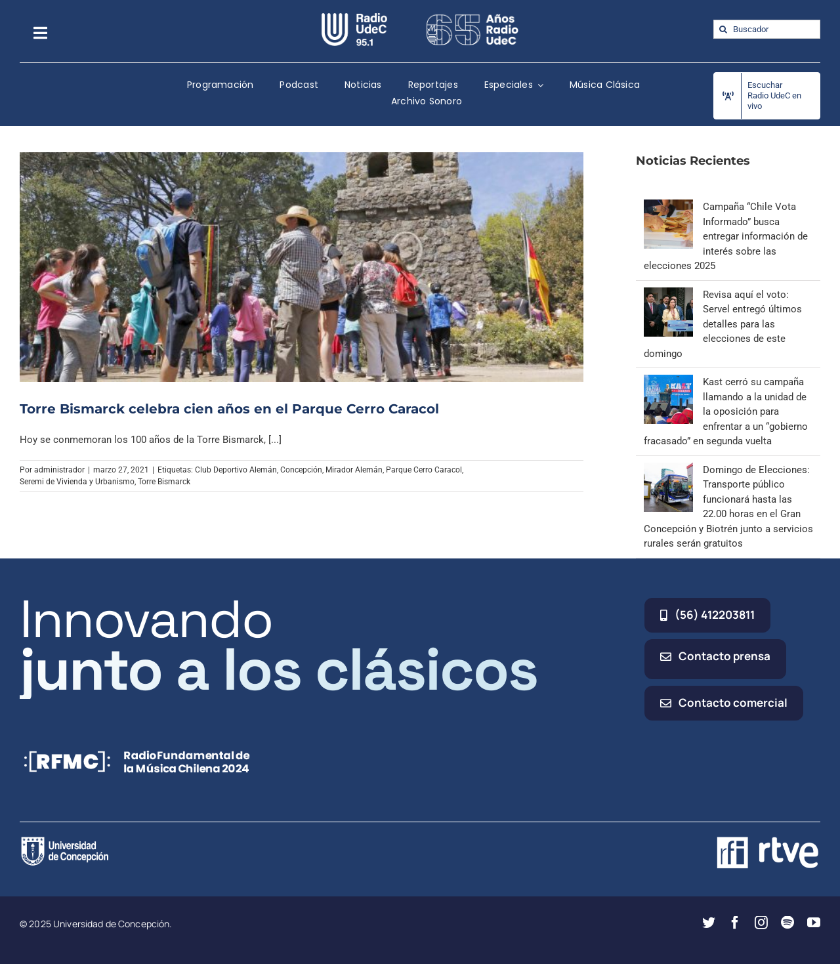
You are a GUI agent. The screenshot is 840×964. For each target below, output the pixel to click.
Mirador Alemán (354, 469)
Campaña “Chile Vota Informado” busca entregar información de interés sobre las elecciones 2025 (726, 236)
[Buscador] (766, 29)
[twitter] (708, 922)
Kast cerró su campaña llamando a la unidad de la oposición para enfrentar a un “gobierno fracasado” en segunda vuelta (726, 411)
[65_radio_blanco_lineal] (472, 18)
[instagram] (761, 922)
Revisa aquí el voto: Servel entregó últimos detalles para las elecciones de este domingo (723, 324)
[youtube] (813, 922)
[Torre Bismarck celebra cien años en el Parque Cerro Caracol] (301, 266)
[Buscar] (722, 29)
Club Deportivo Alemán (236, 469)
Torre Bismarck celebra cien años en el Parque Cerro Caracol (229, 409)
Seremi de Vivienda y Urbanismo (77, 481)
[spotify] (787, 922)
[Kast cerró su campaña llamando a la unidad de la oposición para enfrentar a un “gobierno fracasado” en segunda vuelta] (668, 382)
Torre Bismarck (164, 481)
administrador (59, 469)
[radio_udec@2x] (354, 18)
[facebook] (735, 922)
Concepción (301, 469)
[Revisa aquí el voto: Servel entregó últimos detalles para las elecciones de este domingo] (668, 295)
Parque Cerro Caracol (424, 469)
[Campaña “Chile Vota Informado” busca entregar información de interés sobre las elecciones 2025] (668, 207)
